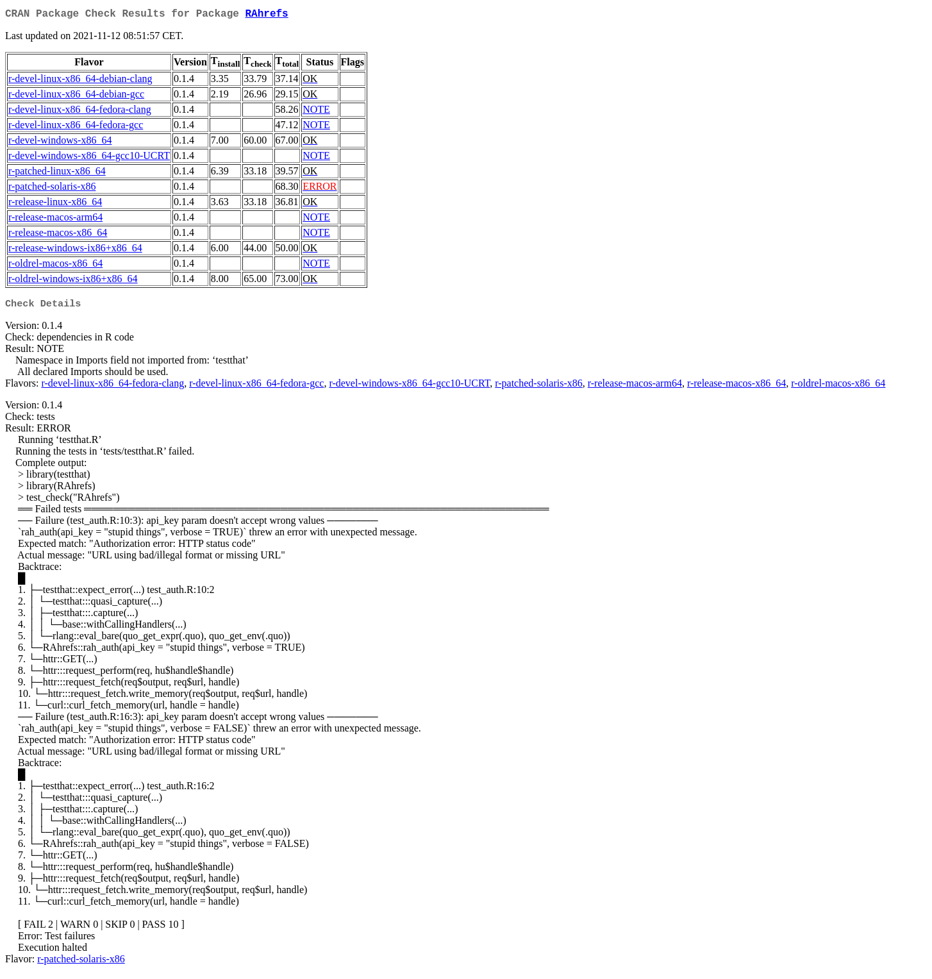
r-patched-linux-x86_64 (57, 173)
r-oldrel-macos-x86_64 (55, 265)
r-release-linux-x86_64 (55, 204)
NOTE (316, 111)
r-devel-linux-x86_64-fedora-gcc (75, 127)
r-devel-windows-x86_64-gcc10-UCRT (89, 158)
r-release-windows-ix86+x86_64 (75, 250)
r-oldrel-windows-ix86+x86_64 (73, 281)
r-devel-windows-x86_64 (60, 142)
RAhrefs (266, 15)
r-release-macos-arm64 (55, 219)
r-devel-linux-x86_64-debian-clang (80, 81)
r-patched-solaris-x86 (52, 188)
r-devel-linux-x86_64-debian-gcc (76, 96)
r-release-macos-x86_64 (57, 235)
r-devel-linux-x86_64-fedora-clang (79, 111)
